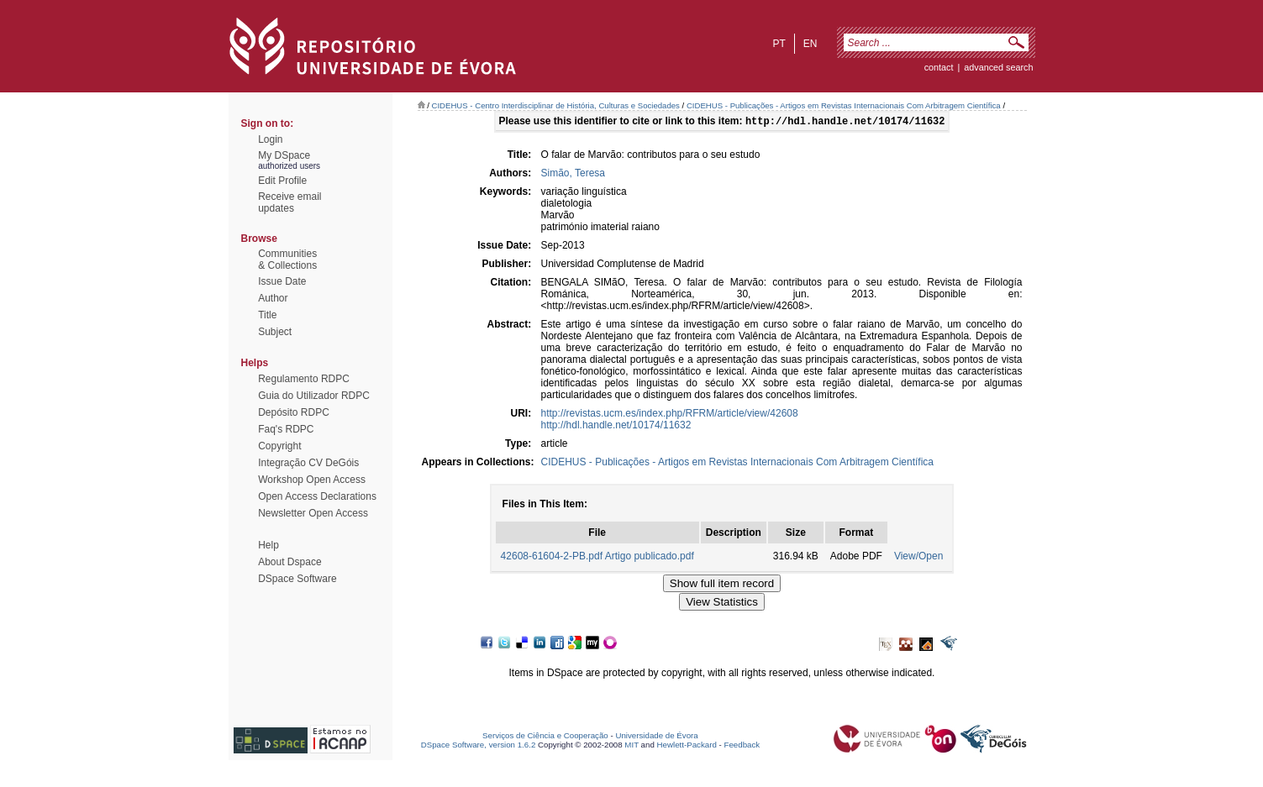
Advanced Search (998, 67)
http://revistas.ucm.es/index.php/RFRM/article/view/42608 (669, 415)
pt (778, 44)
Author (272, 298)
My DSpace (284, 155)
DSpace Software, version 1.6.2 (478, 746)
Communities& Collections (287, 259)
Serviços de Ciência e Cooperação (545, 737)
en (810, 44)
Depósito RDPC (293, 412)
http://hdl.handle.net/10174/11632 (616, 427)
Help (268, 545)
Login (270, 139)
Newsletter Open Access (313, 513)
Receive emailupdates (289, 202)
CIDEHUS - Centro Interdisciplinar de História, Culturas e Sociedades (556, 105)
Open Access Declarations (317, 496)
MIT (631, 746)
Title (267, 315)
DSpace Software (297, 579)
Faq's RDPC (285, 429)
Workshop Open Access (312, 479)
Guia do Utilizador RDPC (314, 395)
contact (939, 67)
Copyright (279, 446)
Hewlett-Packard (687, 746)
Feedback (742, 746)
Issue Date (282, 281)
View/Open (918, 558)
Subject (275, 332)
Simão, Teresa (573, 175)
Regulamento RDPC (304, 379)
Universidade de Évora (656, 737)
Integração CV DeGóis (308, 463)
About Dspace (289, 562)
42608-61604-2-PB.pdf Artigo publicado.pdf (597, 558)
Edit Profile (282, 180)
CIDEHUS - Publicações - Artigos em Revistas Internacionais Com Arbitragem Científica (844, 105)
